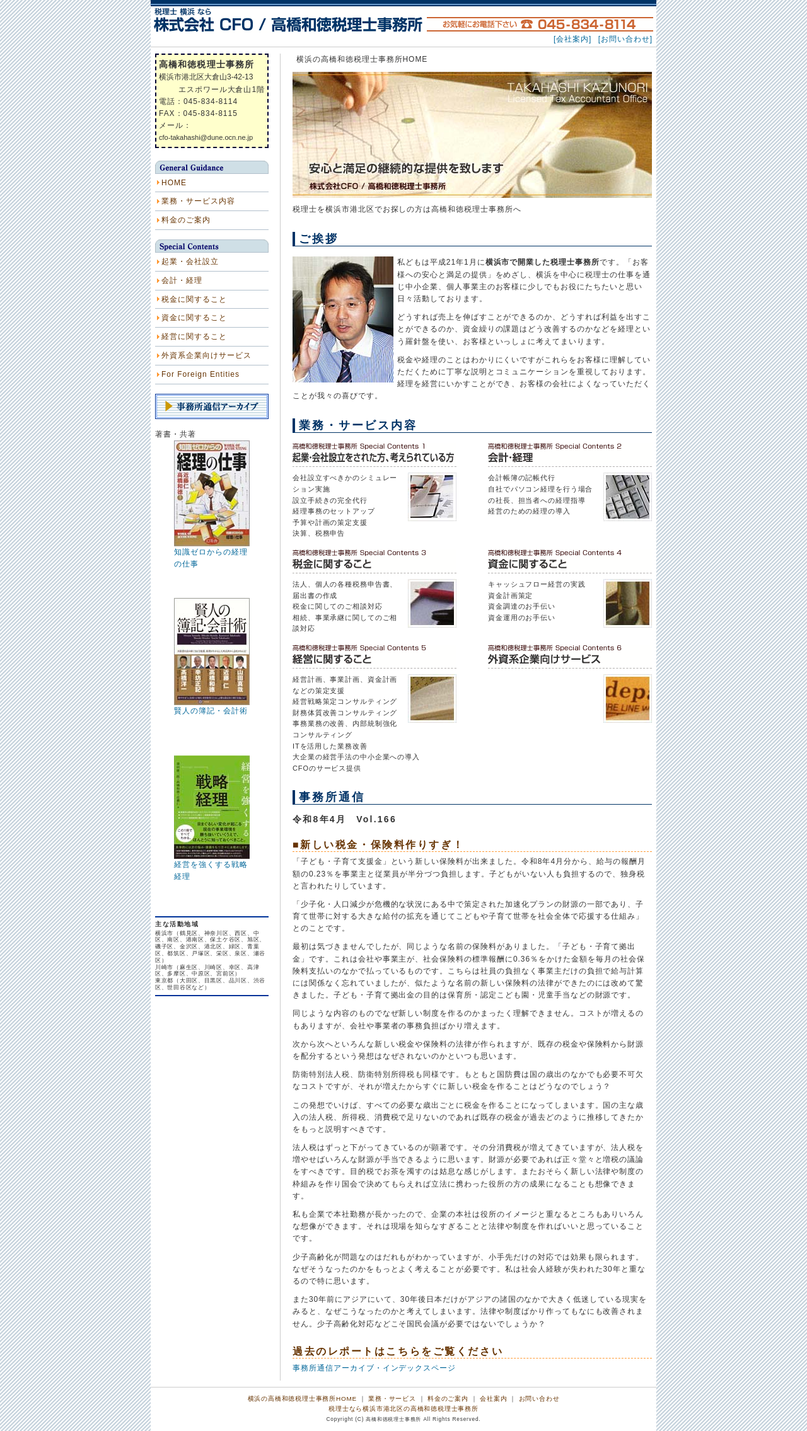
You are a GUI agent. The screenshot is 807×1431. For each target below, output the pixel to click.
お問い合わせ (539, 1398)
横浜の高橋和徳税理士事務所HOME (302, 1398)
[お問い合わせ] (625, 39)
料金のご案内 (186, 220)
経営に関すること (194, 336)
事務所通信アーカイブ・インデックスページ (374, 1368)
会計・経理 (181, 280)
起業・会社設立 (190, 261)
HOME (174, 182)
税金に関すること (194, 299)
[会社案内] (572, 39)
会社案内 (493, 1398)
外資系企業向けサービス (206, 355)
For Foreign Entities (200, 374)
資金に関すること (194, 317)
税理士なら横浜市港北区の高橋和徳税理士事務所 (403, 1408)
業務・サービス (392, 1398)
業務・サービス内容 (198, 201)
